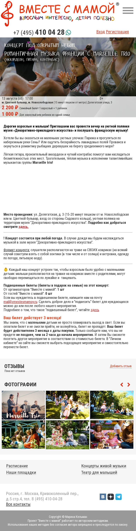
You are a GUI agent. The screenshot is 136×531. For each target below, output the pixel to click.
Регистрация (117, 31)
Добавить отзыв (121, 366)
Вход (100, 31)
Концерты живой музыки (103, 465)
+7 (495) (39, 32)
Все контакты (18, 504)
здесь (95, 310)
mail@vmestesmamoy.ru (20, 302)
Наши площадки (21, 472)
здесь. (24, 227)
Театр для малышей (99, 472)
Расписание (17, 465)
